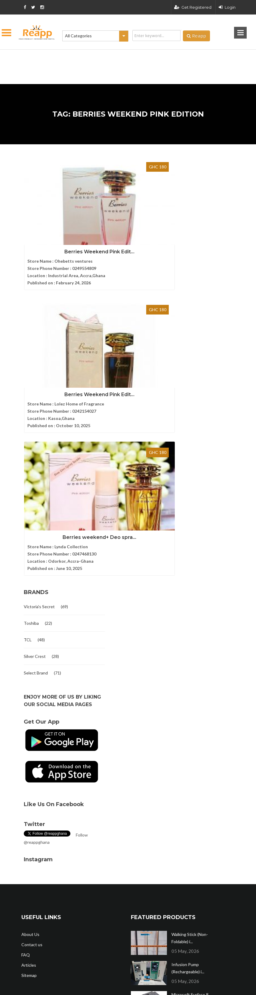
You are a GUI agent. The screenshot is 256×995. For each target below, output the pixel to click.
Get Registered (192, 7)
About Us (30, 638)
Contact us (31, 648)
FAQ (25, 659)
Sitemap (29, 679)
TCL (28, 343)
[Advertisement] (98, 57)
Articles (28, 669)
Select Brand (36, 377)
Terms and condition (171, 877)
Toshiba (31, 327)
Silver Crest (35, 360)
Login (227, 7)
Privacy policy (222, 877)
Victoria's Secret (39, 310)
